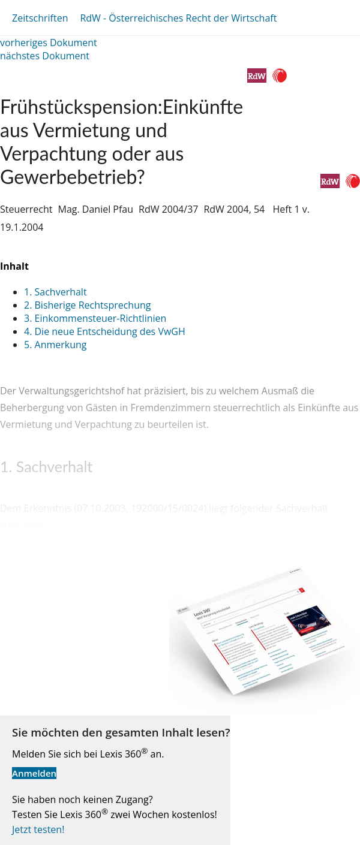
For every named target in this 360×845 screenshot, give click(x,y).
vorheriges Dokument (48, 42)
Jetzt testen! (38, 829)
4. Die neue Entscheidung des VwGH (104, 331)
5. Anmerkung (55, 344)
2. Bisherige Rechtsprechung (87, 305)
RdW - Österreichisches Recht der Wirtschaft (178, 18)
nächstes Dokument (44, 55)
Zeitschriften (40, 18)
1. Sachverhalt (55, 291)
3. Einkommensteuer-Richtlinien (95, 318)
